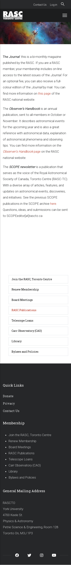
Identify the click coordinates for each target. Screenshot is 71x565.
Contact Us (40, 4)
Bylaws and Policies (25, 351)
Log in (53, 4)
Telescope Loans (22, 320)
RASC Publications (24, 310)
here (53, 204)
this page (44, 93)
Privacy (9, 403)
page (22, 151)
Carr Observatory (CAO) (27, 331)
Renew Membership (25, 289)
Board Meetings (22, 300)
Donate (8, 396)
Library (17, 341)
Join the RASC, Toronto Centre (32, 279)
